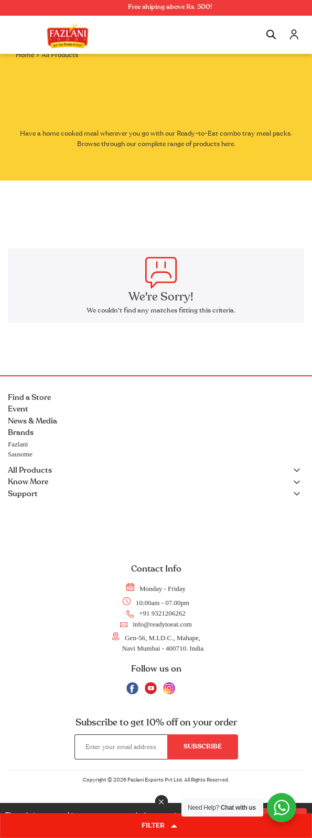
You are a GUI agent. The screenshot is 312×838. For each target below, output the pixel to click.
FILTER (159, 825)
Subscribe (203, 746)
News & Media (32, 421)
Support (156, 494)
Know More (156, 482)
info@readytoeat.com (156, 624)
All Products (156, 471)
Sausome (20, 454)
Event (18, 409)
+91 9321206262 (156, 613)
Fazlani (18, 444)
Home (25, 55)
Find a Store (29, 398)
